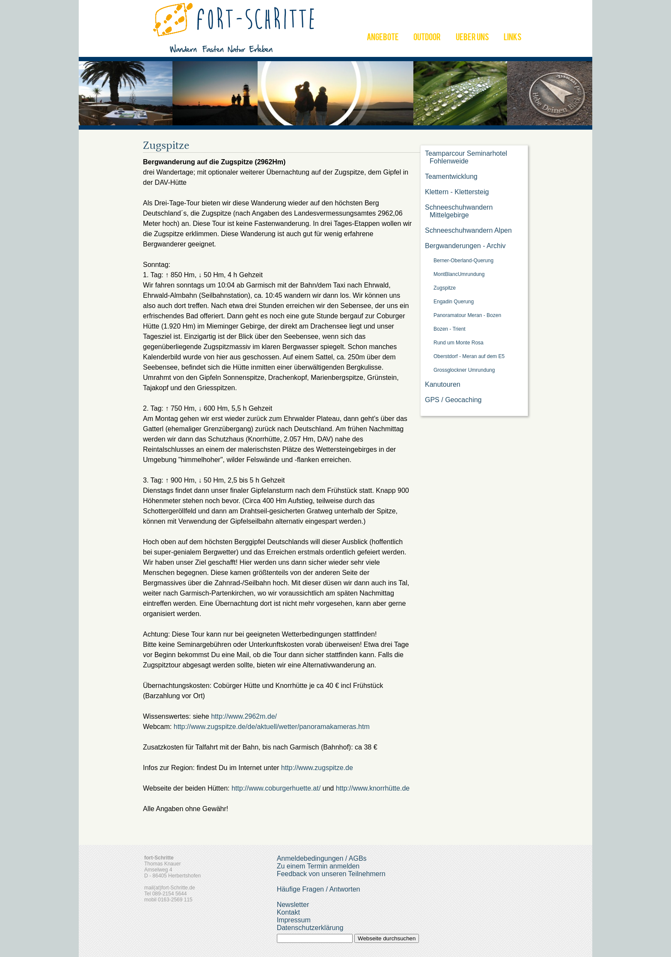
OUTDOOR (427, 38)
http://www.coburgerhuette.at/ (276, 788)
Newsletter (293, 904)
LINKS (513, 38)
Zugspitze (444, 288)
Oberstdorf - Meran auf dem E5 (469, 356)
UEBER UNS (472, 38)
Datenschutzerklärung (310, 927)
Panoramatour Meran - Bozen (467, 315)
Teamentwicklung (451, 176)
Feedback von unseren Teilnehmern (331, 873)
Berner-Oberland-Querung (463, 261)
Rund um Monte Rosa (458, 343)
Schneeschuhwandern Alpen (468, 230)
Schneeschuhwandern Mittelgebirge (459, 211)
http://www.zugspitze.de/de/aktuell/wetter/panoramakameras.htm (272, 726)
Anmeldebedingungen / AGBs (322, 858)
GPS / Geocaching (453, 399)
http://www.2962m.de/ (244, 716)
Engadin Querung (453, 302)
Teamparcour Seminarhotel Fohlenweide (466, 157)
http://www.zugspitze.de (317, 767)
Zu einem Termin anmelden (318, 866)
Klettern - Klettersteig (457, 192)
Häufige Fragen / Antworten (318, 889)
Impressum (294, 920)
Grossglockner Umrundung (464, 370)
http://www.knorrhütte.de (373, 788)
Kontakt (288, 912)
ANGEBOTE (383, 38)
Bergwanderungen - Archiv (465, 245)
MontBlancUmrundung (458, 274)
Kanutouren (442, 384)
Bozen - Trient (449, 329)
